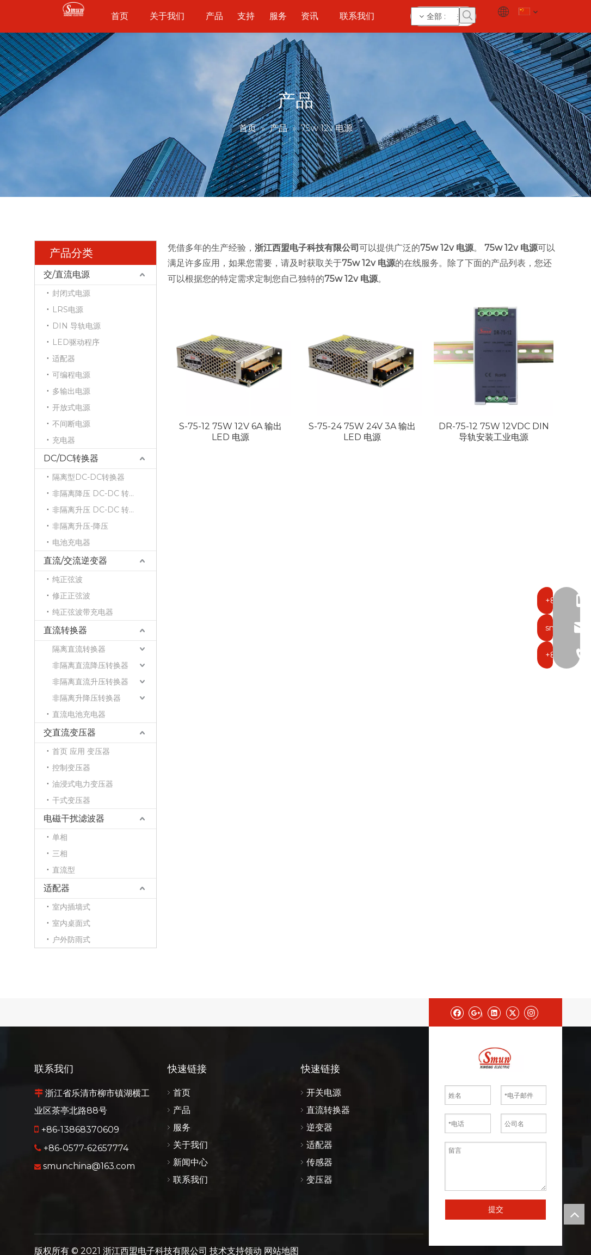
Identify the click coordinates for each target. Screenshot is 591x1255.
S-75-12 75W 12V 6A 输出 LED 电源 (230, 431)
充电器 (63, 440)
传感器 (319, 1162)
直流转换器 (65, 630)
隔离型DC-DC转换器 (88, 477)
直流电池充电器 (79, 714)
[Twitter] (512, 1012)
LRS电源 (67, 309)
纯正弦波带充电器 (82, 612)
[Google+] (475, 1012)
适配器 (63, 358)
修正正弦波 (71, 596)
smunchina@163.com (89, 1166)
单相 (59, 837)
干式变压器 (71, 800)
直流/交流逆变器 (75, 560)
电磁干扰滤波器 (74, 818)
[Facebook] (457, 1012)
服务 (181, 1127)
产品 (181, 1110)
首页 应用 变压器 (81, 751)
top (574, 1214)
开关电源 (323, 1092)
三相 (59, 853)
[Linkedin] (494, 1012)
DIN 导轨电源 (76, 326)
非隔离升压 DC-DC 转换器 (98, 510)
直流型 (63, 870)
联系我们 (190, 1179)
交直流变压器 (70, 732)
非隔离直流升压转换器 (90, 682)
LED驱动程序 (76, 342)
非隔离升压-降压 (80, 526)
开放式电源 (71, 407)
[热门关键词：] (467, 15)
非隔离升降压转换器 (86, 698)
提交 (495, 1209)
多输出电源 (71, 391)
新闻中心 (190, 1162)
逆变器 (319, 1127)
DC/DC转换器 (71, 458)
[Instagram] (531, 1012)
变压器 (319, 1179)
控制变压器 (71, 767)
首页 (181, 1092)
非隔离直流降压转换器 (90, 665)
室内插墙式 (71, 907)
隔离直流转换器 (79, 649)
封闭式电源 (71, 293)
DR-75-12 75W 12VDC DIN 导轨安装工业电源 (494, 431)
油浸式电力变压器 (82, 784)
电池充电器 (71, 542)
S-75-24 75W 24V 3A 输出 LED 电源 (362, 431)
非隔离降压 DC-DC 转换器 (98, 493)
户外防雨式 (71, 939)
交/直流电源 (67, 274)
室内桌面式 (71, 923)
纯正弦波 (67, 579)
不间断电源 (71, 424)
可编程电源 (71, 375)
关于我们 (190, 1145)
